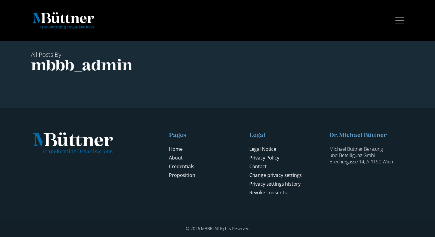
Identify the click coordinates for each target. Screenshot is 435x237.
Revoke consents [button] (268, 193)
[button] (399, 20)
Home (175, 149)
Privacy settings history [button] (275, 184)
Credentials (181, 166)
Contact (258, 166)
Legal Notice (262, 149)
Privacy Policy (264, 158)
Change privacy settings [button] (275, 175)
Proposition (182, 175)
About (175, 158)
